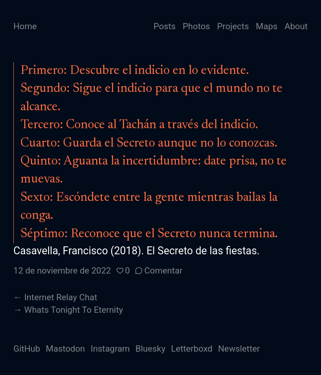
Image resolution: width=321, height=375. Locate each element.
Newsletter (239, 349)
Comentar (163, 271)
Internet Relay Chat (60, 297)
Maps (267, 26)
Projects (233, 26)
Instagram (110, 349)
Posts (164, 26)
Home (25, 26)
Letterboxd (191, 349)
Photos (196, 26)
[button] (123, 271)
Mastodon (65, 349)
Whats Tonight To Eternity (73, 310)
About (296, 26)
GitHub (26, 349)
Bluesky (150, 349)
